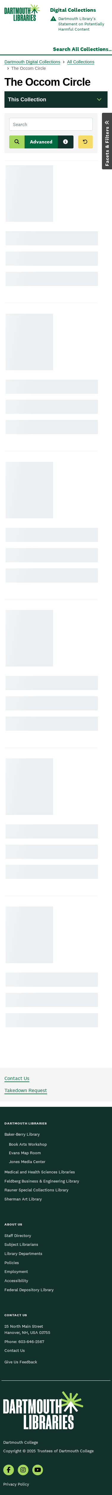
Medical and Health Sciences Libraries (39, 1172)
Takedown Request (25, 1090)
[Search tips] (65, 141)
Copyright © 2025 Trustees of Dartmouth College (48, 1450)
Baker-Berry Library (22, 1134)
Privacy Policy (16, 1484)
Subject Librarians (21, 1244)
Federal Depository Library (29, 1289)
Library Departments (23, 1253)
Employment (16, 1271)
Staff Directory (17, 1235)
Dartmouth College (20, 1442)
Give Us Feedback (20, 1362)
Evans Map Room (25, 1152)
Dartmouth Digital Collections (32, 61)
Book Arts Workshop (28, 1144)
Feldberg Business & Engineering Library (41, 1181)
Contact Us (16, 1078)
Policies (11, 1262)
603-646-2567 (31, 1341)
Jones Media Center (27, 1161)
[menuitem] (8, 1470)
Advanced (41, 142)
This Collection (27, 99)
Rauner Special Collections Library (36, 1190)
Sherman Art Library (23, 1199)
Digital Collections (73, 9)
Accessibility (16, 1280)
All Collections (81, 61)
